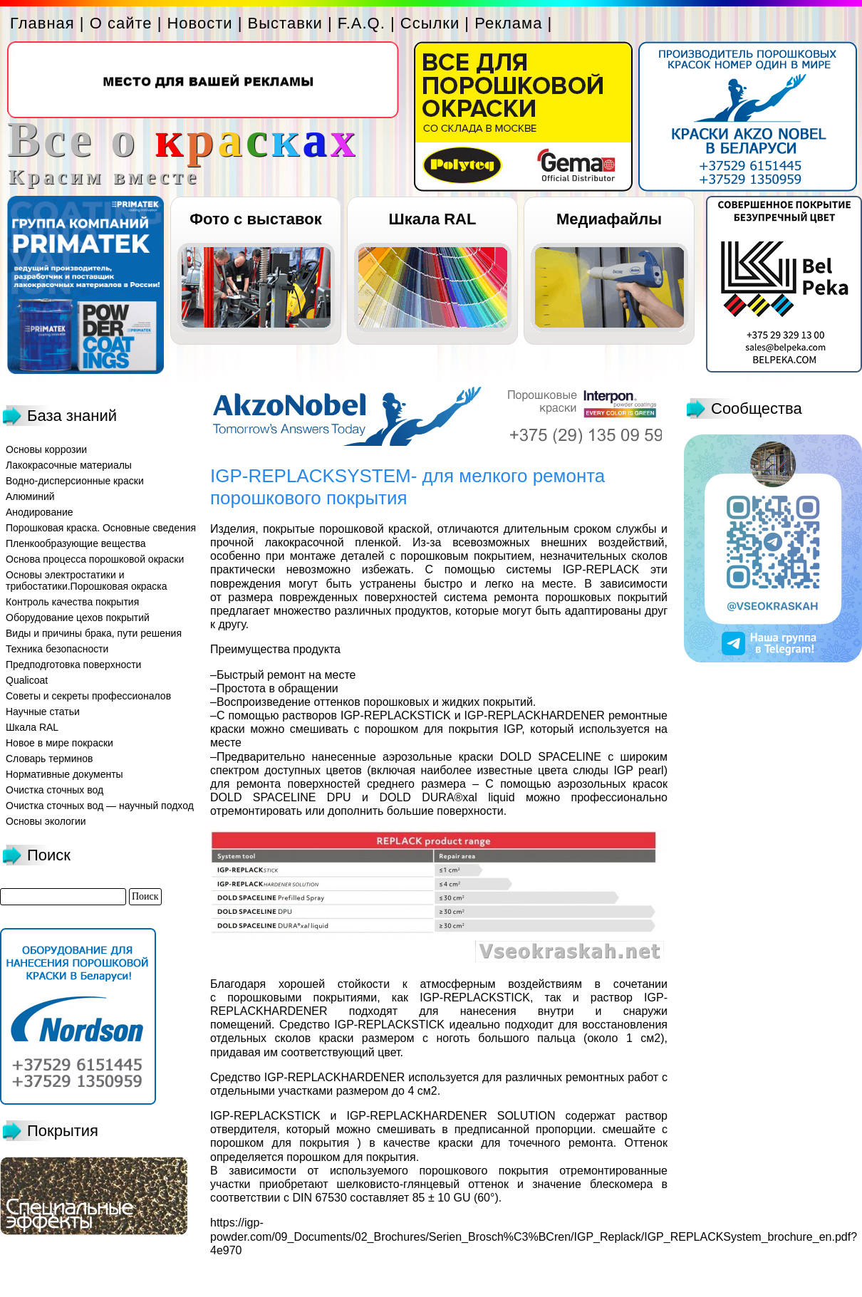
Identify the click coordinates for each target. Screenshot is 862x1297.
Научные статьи (43, 711)
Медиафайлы (609, 219)
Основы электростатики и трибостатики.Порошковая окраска (86, 580)
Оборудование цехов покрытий (78, 617)
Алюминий (30, 496)
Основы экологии (46, 821)
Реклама (508, 23)
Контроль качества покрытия (72, 602)
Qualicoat (27, 680)
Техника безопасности (57, 649)
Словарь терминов (49, 758)
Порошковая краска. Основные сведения (101, 527)
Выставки (285, 23)
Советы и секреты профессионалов (88, 696)
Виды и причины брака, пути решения (94, 633)
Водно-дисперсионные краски (75, 480)
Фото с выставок (255, 219)
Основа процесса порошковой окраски (95, 559)
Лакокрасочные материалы (69, 465)
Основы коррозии (46, 449)
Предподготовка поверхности (73, 664)
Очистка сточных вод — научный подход (100, 805)
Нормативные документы (64, 774)
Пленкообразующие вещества (76, 543)
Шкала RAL (433, 219)
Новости (199, 23)
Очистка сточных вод (54, 790)
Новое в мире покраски (59, 743)
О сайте (121, 23)
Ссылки (429, 23)
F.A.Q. (361, 23)
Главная (42, 23)
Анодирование (39, 512)
